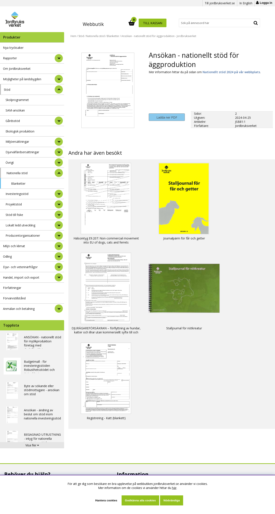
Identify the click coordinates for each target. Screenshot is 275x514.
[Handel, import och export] (58, 277)
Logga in (266, 2)
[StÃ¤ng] (58, 89)
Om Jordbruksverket (17, 69)
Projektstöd (14, 204)
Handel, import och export (21, 277)
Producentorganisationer (23, 235)
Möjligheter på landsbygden (22, 79)
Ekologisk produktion (20, 131)
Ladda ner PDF (166, 117)
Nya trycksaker (13, 48)
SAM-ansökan (15, 110)
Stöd (7, 90)
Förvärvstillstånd (14, 298)
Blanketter (18, 183)
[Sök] (156, 23)
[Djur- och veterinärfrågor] (58, 267)
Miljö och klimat (14, 246)
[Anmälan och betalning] (58, 308)
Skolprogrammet (17, 100)
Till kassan (246, 23)
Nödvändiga (171, 500)
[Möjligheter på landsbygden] (58, 79)
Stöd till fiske (14, 215)
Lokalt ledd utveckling (20, 225)
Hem (73, 36)
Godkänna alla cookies (140, 500)
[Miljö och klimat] (58, 246)
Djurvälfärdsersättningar (22, 152)
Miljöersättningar (17, 142)
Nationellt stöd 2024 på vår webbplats (231, 72)
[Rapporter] (58, 58)
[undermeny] (58, 120)
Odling (7, 256)
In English (245, 3)
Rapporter (10, 58)
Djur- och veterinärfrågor (20, 267)
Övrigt (10, 162)
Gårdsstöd (13, 121)
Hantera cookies (106, 500)
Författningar (12, 288)
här (174, 488)
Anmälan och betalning (19, 309)
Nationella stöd (17, 173)
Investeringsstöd (17, 194)
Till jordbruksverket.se (220, 3)
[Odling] (58, 256)
